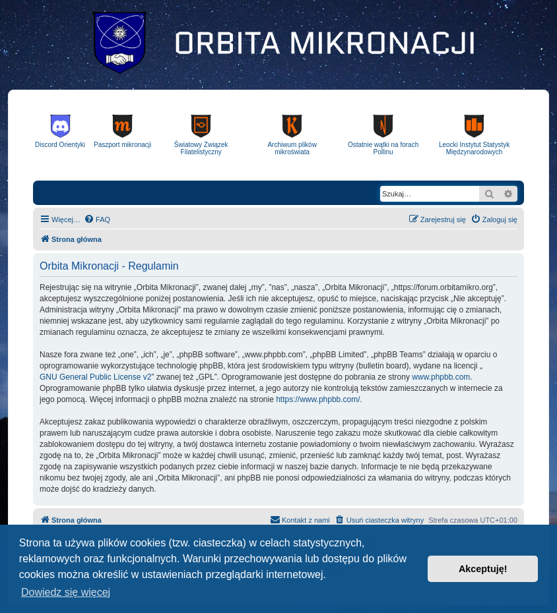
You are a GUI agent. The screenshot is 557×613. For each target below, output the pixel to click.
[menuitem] (97, 219)
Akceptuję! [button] (483, 569)
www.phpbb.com (441, 377)
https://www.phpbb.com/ (318, 399)
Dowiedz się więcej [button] (65, 592)
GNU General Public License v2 (95, 377)
